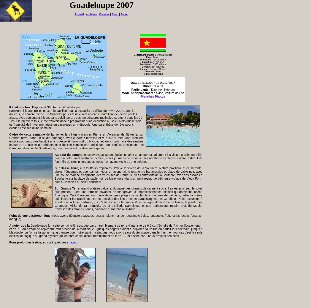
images (72, 242)
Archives (91, 14)
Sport (115, 14)
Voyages (104, 14)
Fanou (124, 14)
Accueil (79, 14)
